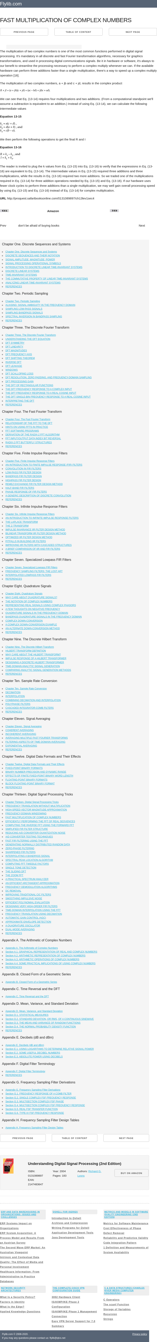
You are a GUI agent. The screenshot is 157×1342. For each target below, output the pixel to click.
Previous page (24, 32)
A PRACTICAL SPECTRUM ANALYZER (26, 879)
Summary (58, 1326)
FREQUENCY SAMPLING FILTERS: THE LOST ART (34, 571)
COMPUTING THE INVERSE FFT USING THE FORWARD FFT (39, 825)
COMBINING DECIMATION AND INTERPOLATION (33, 700)
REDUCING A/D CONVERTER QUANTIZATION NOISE (35, 832)
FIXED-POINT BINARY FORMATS (24, 768)
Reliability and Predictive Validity (125, 1238)
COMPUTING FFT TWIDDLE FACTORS (27, 863)
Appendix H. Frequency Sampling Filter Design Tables (34, 1127)
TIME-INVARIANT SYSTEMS (21, 274)
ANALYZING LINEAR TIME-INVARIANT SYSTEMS (32, 282)
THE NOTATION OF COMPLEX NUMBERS (28, 601)
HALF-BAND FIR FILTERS (19, 488)
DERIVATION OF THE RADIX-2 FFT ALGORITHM (32, 434)
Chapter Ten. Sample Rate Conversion (26, 688)
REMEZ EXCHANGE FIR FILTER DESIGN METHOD (34, 484)
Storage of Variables (117, 1309)
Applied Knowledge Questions (20, 1311)
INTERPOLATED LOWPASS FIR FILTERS (28, 575)
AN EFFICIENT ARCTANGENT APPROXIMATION (32, 883)
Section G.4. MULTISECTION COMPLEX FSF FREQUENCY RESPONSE (45, 1105)
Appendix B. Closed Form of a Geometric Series (31, 982)
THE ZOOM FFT (14, 875)
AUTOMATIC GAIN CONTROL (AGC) (25, 917)
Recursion (110, 1314)
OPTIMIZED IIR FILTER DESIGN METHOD (28, 537)
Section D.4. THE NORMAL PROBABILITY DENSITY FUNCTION (40, 1026)
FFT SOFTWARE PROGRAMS (22, 430)
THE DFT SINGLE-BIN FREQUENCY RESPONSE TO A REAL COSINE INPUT (48, 396)
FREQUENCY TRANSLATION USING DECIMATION (33, 914)
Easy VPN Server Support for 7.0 (73, 1321)
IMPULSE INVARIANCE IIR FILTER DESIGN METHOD (35, 529)
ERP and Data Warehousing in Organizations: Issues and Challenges (20, 1214)
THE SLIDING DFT (15, 871)
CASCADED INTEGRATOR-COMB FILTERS (29, 708)
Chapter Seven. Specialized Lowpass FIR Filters (31, 567)
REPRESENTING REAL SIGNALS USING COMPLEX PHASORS (40, 605)
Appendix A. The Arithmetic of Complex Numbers (31, 948)
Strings (108, 1319)
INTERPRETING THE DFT (19, 400)
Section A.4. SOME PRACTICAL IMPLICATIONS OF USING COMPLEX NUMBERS (50, 963)
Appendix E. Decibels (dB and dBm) (24, 1045)
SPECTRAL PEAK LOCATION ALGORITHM (29, 860)
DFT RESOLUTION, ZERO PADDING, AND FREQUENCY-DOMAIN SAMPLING (48, 377)
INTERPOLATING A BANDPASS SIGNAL (27, 856)
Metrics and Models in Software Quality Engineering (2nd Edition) (126, 1214)
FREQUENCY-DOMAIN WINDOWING (26, 813)
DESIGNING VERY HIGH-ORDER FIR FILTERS (31, 906)
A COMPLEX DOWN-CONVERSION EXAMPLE (31, 624)
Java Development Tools (68, 1237)
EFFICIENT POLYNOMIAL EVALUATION (27, 902)
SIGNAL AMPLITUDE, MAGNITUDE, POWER (30, 259)
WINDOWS (11, 369)
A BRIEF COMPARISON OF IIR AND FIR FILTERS (32, 549)
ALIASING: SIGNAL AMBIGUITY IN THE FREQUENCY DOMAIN (40, 305)
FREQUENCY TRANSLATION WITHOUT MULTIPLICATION (37, 806)
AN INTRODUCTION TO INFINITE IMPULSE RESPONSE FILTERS (42, 518)
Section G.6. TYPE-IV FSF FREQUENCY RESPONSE (34, 1113)
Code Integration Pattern (119, 1242)
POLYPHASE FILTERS (17, 704)
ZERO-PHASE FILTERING (19, 848)
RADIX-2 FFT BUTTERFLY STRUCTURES (28, 442)
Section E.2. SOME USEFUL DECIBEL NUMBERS (32, 1052)
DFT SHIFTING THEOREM (20, 358)
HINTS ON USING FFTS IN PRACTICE (26, 427)
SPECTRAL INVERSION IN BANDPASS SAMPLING (33, 316)
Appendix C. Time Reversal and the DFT (27, 996)
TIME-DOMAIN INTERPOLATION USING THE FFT (33, 910)
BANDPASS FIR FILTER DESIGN (23, 476)
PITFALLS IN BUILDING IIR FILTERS (25, 541)
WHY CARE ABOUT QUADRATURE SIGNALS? (31, 597)
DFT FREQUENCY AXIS (18, 354)
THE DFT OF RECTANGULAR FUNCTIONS (29, 385)
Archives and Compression (70, 1223)
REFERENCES (13, 286)
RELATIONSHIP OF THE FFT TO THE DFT (28, 423)
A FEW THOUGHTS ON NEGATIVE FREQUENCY (32, 609)
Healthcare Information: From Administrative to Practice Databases (20, 1276)
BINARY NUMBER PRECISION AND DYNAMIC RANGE (35, 772)
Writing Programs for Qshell (70, 1227)
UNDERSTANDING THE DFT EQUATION (27, 339)
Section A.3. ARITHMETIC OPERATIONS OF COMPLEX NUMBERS (42, 959)
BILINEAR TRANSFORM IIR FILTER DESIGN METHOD (35, 533)
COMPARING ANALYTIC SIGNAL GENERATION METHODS (38, 670)
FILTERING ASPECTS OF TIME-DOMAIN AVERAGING (35, 742)
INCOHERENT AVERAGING (20, 734)
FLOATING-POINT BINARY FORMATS (26, 779)
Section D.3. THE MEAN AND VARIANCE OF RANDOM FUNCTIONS (42, 1022)
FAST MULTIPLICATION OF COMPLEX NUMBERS (33, 817)
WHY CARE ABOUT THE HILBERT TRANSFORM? (33, 654)
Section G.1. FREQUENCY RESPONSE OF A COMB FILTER (38, 1093)
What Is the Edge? (12, 1306)
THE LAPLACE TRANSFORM (21, 522)
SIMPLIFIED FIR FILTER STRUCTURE (26, 829)
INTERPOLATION (15, 696)
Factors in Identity (12, 1302)
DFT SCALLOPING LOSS (19, 373)
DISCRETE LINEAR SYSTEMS (22, 271)
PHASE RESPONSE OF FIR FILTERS (26, 491)
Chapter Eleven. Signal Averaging (23, 726)
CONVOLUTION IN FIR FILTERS (23, 468)
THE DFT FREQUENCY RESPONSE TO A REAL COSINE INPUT (40, 393)
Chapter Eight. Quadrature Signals (23, 593)
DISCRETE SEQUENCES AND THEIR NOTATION (32, 255)
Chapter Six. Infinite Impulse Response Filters (29, 514)
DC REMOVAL (13, 890)
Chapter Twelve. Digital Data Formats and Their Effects (34, 764)
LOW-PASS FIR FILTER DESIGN (23, 472)
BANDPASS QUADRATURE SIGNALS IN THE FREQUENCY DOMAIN (43, 616)
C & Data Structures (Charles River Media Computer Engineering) (124, 1290)
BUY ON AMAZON (131, 1173)
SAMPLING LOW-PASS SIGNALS (23, 308)
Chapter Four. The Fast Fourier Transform (27, 419)
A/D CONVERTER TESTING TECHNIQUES (29, 836)
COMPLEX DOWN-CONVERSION (24, 620)
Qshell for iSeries (65, 1212)
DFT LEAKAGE (13, 366)
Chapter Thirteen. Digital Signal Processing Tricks (32, 802)
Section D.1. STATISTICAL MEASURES (26, 1015)
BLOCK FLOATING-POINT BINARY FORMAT (30, 783)
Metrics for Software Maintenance (125, 1223)
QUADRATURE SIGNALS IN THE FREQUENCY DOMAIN (36, 613)
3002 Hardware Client (66, 1297)
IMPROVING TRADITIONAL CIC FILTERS (28, 894)
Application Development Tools (73, 1232)
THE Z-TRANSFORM (17, 525)
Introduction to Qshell (66, 1218)
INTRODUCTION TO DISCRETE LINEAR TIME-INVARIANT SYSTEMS (43, 267)
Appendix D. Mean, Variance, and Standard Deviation (34, 1011)
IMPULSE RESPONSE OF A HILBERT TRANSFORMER (35, 658)
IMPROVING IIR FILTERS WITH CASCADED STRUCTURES (38, 545)
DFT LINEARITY (14, 346)
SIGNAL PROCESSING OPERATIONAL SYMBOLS (33, 263)
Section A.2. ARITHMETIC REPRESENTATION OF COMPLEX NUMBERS (45, 955)
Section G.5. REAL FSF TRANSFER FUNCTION (31, 1109)
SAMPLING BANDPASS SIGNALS (24, 312)
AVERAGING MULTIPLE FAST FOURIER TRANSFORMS (36, 738)
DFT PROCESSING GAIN (19, 381)
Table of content (78, 32)
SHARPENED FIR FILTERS (20, 852)
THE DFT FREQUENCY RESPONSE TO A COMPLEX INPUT (38, 389)
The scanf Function (116, 1304)
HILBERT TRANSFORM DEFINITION (25, 650)
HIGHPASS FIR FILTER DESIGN (23, 480)
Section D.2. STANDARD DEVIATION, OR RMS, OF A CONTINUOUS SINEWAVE (49, 1019)
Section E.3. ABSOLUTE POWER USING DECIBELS (34, 1056)
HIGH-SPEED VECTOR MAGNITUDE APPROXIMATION (36, 809)
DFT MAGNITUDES (16, 350)
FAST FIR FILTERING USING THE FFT (26, 840)
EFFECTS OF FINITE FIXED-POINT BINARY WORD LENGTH (39, 775)
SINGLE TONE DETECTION (20, 867)
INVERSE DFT (13, 362)
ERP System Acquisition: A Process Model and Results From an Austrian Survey (22, 1238)
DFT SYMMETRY (14, 342)
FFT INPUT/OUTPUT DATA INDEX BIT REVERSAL (33, 438)
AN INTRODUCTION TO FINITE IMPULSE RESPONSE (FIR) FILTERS (43, 464)
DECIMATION (12, 692)
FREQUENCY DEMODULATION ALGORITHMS (31, 887)
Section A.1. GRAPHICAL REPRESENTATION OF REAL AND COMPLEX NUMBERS (51, 951)
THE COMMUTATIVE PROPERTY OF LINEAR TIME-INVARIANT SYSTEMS (46, 278)
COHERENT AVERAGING (19, 730)
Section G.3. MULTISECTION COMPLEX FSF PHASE (34, 1101)
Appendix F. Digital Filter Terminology (25, 1071)
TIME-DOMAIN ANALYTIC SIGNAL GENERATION (32, 666)
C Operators (111, 1299)
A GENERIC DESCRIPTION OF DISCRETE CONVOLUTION (38, 495)
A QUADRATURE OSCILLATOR (22, 925)
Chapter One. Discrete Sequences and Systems (31, 251)
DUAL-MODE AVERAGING (20, 929)
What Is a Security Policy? (17, 1297)
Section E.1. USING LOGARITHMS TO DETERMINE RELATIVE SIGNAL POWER (49, 1049)
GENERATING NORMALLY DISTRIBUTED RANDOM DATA (37, 844)
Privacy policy (139, 1334)
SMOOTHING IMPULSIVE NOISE (23, 898)
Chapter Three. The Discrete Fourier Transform (30, 335)
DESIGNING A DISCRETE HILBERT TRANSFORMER (34, 662)
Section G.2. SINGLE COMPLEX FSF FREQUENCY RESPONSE (40, 1097)
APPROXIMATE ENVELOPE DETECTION (28, 921)
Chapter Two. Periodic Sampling (22, 301)
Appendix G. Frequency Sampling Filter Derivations (32, 1089)
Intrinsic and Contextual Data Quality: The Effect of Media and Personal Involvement (21, 1262)
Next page (133, 32)
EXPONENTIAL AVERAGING (21, 745)
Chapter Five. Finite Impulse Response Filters (29, 461)
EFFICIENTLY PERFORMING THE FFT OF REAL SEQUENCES (40, 821)
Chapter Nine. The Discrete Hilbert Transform (29, 647)
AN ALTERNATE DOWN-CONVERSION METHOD (32, 628)
